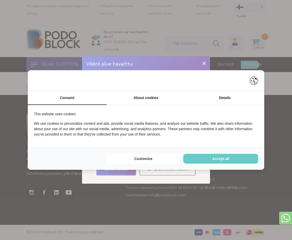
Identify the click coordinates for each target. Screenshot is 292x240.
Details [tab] (225, 98)
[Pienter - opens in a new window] (254, 80)
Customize (143, 159)
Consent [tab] (67, 98)
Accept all (220, 159)
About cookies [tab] (146, 98)
